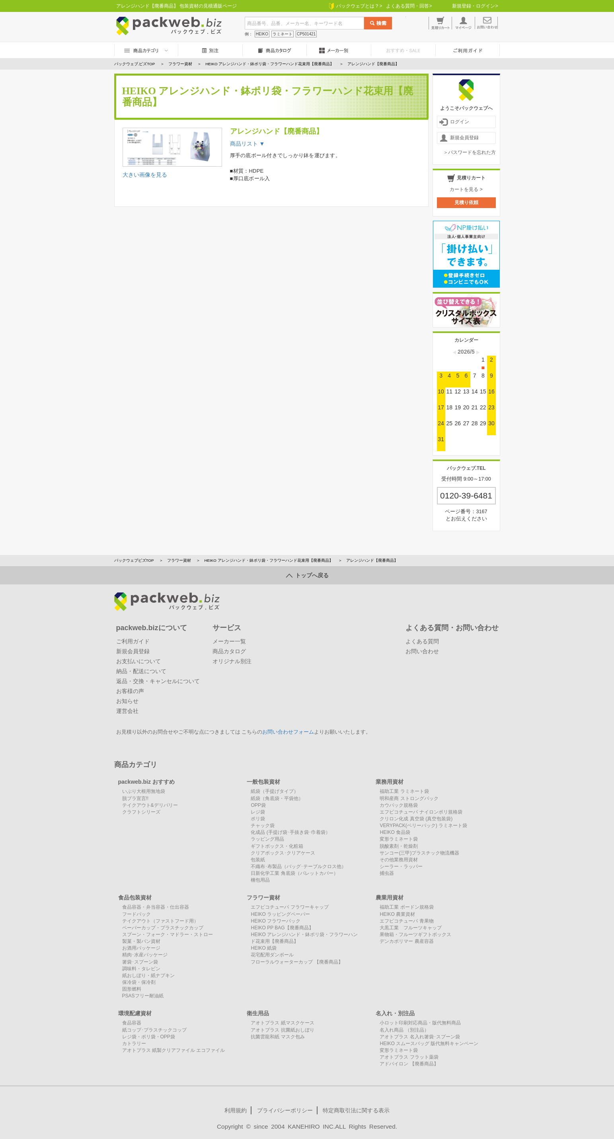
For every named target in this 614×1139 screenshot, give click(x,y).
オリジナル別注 (231, 661)
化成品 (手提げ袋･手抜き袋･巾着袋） (290, 832)
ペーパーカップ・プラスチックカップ (162, 928)
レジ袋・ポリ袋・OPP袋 (148, 1037)
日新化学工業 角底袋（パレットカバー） (294, 873)
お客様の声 (130, 691)
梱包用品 (260, 880)
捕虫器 (387, 873)
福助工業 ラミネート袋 (404, 791)
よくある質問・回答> (409, 6)
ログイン (454, 122)
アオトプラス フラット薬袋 (409, 1057)
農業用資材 (389, 897)
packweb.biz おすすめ (146, 782)
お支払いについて (138, 661)
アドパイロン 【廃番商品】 (409, 1064)
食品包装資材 (135, 897)
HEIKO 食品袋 (395, 832)
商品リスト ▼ (247, 143)
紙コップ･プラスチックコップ (154, 1030)
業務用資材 (389, 782)
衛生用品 (258, 1013)
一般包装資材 (263, 782)
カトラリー (134, 1043)
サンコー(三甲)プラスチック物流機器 (419, 853)
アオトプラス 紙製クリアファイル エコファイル (173, 1050)
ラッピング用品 (267, 839)
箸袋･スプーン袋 (140, 962)
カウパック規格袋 (399, 805)
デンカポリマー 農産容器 (406, 941)
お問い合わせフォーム (288, 732)
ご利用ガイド (133, 641)
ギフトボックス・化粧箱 (277, 846)
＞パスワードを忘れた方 (469, 152)
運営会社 (127, 711)
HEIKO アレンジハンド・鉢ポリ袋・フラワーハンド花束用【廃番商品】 (268, 560)
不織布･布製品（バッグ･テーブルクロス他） (298, 866)
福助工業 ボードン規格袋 (406, 907)
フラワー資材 (179, 560)
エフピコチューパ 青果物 (406, 921)
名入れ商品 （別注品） (404, 1030)
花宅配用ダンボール (272, 955)
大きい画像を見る (145, 174)
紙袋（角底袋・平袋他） (277, 798)
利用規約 (235, 1110)
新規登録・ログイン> (475, 6)
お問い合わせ (422, 651)
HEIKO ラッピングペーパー (280, 914)
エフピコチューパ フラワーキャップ (289, 907)
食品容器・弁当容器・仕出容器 (155, 907)
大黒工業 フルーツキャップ (411, 928)
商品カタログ (229, 651)
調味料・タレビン (141, 969)
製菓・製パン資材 (141, 941)
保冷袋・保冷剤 (139, 982)
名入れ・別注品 (395, 1013)
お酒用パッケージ (141, 948)
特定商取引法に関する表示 (356, 1110)
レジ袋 (258, 812)
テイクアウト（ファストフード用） (160, 921)
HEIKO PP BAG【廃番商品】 (282, 928)
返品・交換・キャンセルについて (158, 681)
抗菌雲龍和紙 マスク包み (277, 1037)
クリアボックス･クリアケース (283, 853)
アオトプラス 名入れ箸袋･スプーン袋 (420, 1037)
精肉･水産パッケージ (145, 955)
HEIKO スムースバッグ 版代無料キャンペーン (429, 1043)
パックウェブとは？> (355, 6)
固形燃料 (131, 989)
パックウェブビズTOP (134, 560)
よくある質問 (422, 641)
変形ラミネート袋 (399, 839)
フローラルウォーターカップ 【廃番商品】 (297, 962)
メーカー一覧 (229, 641)
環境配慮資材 (135, 1013)
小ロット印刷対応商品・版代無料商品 (420, 1023)
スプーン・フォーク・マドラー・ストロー (167, 934)
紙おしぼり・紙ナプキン (148, 975)
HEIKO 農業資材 (397, 914)
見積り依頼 (466, 202)
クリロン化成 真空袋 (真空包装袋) (416, 819)
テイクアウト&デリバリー (150, 805)
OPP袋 (258, 805)
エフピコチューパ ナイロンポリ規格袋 (421, 812)
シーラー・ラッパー (401, 866)
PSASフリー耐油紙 (143, 996)
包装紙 (258, 860)
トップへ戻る (307, 575)
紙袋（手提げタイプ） (274, 791)
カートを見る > (466, 189)
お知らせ (127, 701)
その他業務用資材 (399, 860)
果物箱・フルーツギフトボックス (415, 934)
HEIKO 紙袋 (264, 948)
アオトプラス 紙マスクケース (282, 1023)
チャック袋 (263, 825)
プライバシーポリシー (285, 1110)
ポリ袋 (258, 819)
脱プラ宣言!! (135, 798)
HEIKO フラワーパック (275, 921)
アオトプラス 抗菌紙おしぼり (282, 1030)
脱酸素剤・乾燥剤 (399, 846)
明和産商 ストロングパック (409, 798)
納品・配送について (141, 671)
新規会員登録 (459, 138)
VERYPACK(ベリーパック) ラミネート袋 (423, 825)
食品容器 (131, 1023)
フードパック (136, 914)
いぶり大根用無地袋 (143, 791)
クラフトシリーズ (141, 812)
